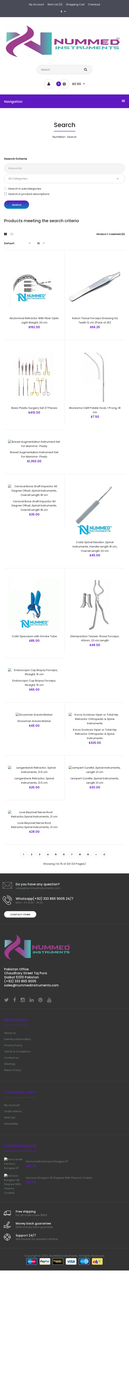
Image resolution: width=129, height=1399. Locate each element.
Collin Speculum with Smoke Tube (34, 626)
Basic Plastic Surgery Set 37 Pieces (34, 386)
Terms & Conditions (17, 1173)
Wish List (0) (54, 4)
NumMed (59, 137)
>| (104, 976)
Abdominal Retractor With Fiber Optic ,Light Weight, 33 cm (34, 309)
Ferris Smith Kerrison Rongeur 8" (47, 1283)
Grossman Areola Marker (34, 783)
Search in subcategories (22, 189)
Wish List (9, 1239)
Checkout (94, 4)
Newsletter (11, 1245)
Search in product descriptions (26, 194)
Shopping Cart (75, 4)
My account (12, 1227)
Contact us (11, 1179)
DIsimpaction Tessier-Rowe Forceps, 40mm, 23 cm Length (94, 628)
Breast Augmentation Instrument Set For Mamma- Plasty (34, 466)
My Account (36, 4)
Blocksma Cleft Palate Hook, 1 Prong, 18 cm (95, 388)
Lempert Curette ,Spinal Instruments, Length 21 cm (95, 868)
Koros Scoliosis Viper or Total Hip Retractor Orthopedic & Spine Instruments (95, 787)
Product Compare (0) (110, 234)
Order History (13, 1233)
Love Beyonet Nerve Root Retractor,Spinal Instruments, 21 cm (34, 946)
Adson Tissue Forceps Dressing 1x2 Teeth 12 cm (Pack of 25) (95, 309)
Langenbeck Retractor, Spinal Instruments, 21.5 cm (34, 868)
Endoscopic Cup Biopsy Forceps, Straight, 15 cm (34, 706)
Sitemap (9, 1186)
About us (10, 1155)
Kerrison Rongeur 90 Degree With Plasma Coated (59, 1307)
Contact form (20, 1036)
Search (72, 137)
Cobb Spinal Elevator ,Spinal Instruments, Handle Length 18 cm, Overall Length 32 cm (95, 547)
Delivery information (17, 1161)
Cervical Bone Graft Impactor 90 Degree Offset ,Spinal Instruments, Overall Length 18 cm (34, 547)
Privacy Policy (13, 1167)
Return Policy (12, 1192)
